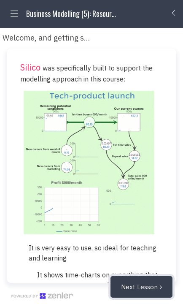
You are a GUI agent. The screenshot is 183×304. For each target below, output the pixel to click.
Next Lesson (139, 287)
